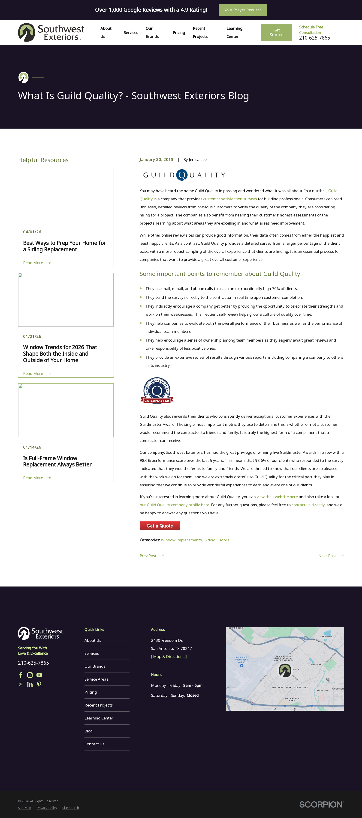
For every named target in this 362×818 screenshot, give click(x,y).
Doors (223, 540)
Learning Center (98, 718)
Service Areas (96, 679)
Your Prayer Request (242, 9)
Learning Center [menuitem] (234, 32)
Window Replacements (181, 540)
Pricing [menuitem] (179, 32)
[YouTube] (39, 675)
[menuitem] (24, 807)
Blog (88, 731)
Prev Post (152, 555)
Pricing (90, 692)
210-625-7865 (314, 37)
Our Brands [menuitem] (152, 32)
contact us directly (308, 504)
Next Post (331, 555)
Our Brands (94, 666)
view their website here (277, 496)
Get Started (277, 32)
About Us (92, 640)
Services (91, 653)
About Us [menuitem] (106, 32)
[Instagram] (30, 675)
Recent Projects (98, 705)
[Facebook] (20, 675)
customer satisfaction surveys (230, 198)
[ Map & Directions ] (169, 656)
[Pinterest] (39, 684)
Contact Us (94, 744)
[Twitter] (20, 684)
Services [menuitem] (131, 32)
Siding (210, 540)
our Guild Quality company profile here (174, 504)
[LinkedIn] (30, 684)
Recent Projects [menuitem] (200, 32)
